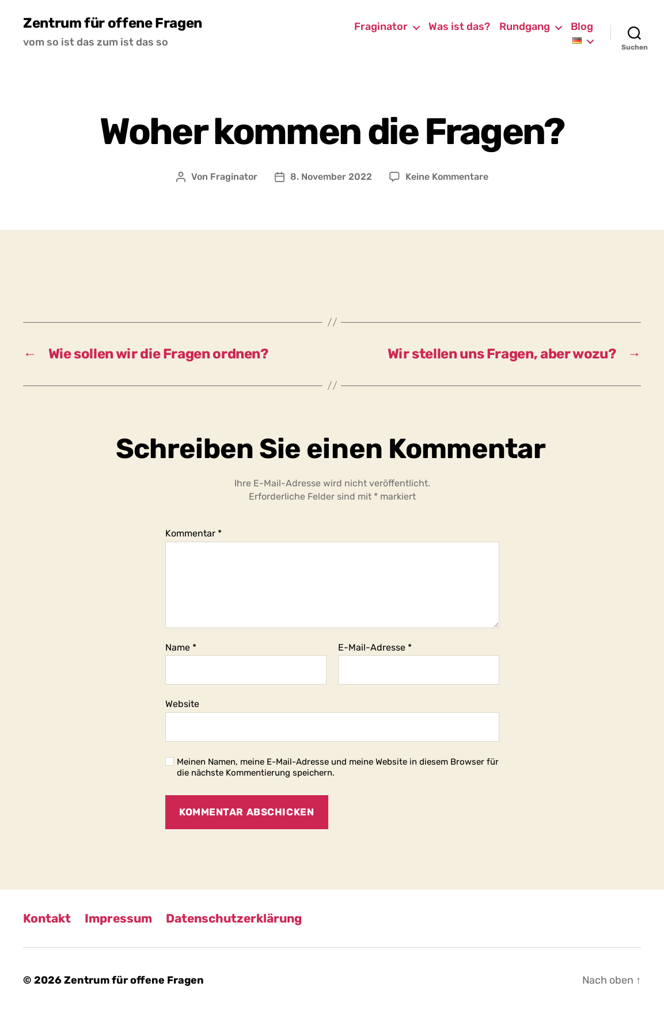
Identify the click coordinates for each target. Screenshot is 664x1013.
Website (182, 703)
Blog (582, 27)
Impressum (118, 918)
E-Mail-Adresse (375, 647)
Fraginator (381, 27)
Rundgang (524, 27)
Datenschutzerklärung (234, 918)
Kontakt (47, 918)
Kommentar (193, 533)
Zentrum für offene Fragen (112, 23)
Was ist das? (459, 27)
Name (180, 647)
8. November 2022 (331, 176)
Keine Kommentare (446, 176)
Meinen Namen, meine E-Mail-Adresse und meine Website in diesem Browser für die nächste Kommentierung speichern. (338, 767)
